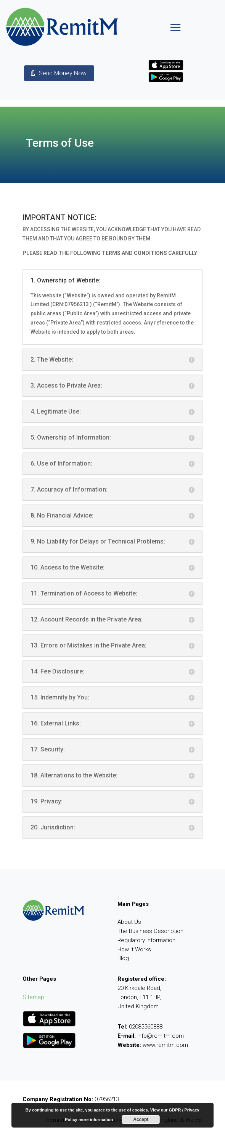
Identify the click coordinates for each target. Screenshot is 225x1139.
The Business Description (150, 931)
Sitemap (33, 997)
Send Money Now (63, 73)
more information (96, 1119)
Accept (140, 1119)
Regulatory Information (146, 940)
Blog (123, 958)
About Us (129, 921)
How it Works (134, 949)
